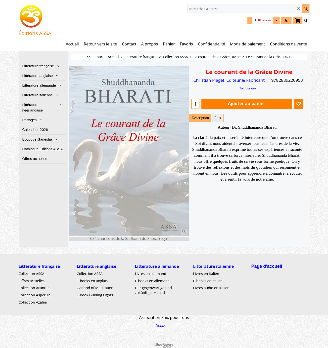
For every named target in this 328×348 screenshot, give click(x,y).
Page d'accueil (266, 266)
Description (200, 118)
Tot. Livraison (248, 88)
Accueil (161, 325)
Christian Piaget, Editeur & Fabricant (229, 80)
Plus (217, 118)
